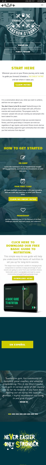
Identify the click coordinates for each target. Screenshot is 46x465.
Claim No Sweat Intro (23, 199)
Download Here (23, 278)
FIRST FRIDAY (23, 51)
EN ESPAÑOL (17, 344)
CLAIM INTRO (23, 84)
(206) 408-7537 (29, 1)
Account (40, 1)
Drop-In (23, 45)
